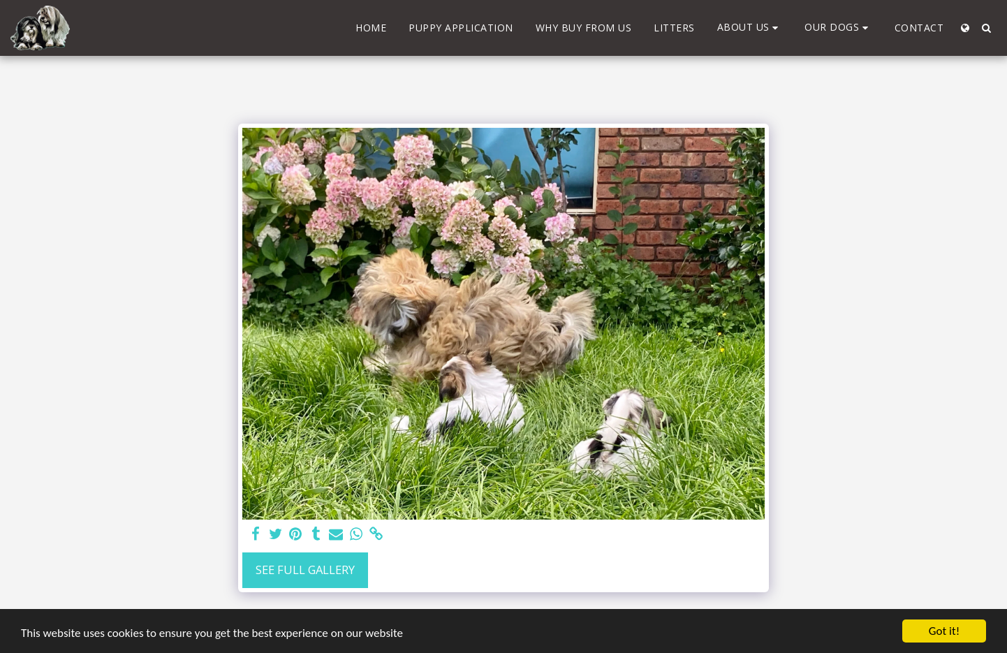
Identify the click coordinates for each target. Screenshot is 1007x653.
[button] (750, 27)
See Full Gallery (305, 570)
